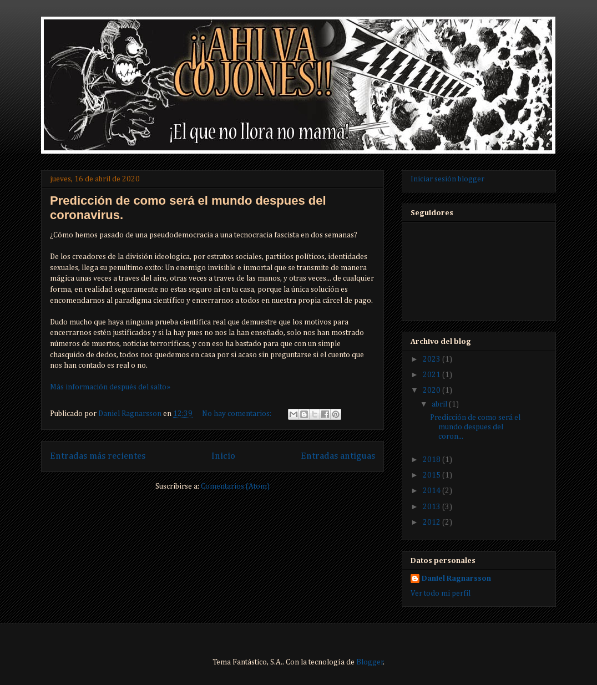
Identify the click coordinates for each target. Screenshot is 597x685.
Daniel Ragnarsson (456, 578)
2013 (432, 507)
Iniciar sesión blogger (447, 179)
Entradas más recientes (97, 456)
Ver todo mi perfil (440, 593)
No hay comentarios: (237, 414)
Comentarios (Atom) (235, 486)
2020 (432, 390)
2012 (432, 522)
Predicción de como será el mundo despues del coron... (475, 427)
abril (440, 404)
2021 (432, 375)
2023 (432, 359)
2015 (432, 475)
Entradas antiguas (338, 456)
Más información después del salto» (110, 387)
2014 (432, 491)
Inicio (223, 456)
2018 (432, 460)
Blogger (369, 662)
